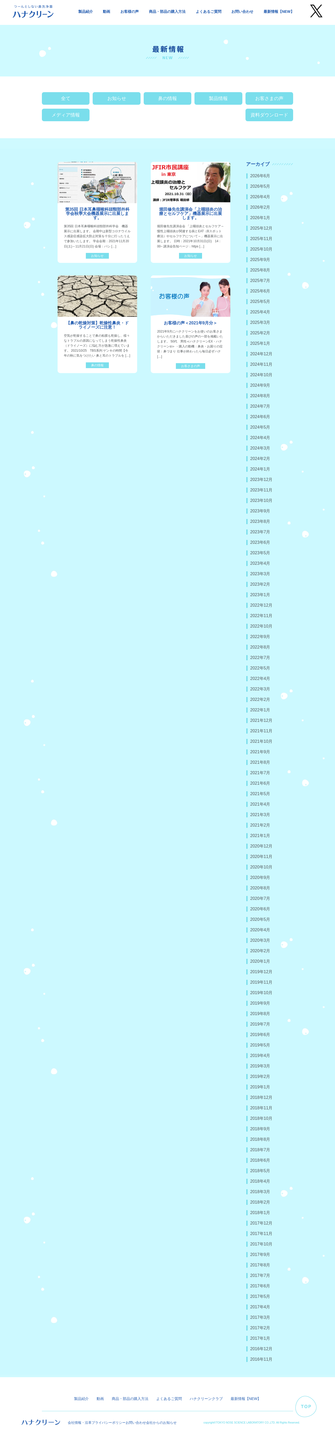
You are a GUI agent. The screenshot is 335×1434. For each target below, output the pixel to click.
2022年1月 (260, 710)
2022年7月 (260, 657)
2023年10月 (261, 500)
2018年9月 (260, 1129)
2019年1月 (260, 1087)
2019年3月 (260, 1066)
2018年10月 (261, 1118)
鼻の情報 (167, 98)
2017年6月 (260, 1286)
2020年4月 (260, 930)
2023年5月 (260, 553)
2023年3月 (260, 574)
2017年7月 (260, 1275)
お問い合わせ (242, 11)
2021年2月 (260, 825)
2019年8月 (260, 1013)
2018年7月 (260, 1150)
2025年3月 (260, 322)
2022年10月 (261, 626)
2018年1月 (260, 1212)
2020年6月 (260, 909)
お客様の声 (129, 11)
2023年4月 (260, 563)
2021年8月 (260, 762)
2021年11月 (261, 731)
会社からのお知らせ (161, 1423)
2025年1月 (260, 343)
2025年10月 (261, 249)
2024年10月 (261, 375)
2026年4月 (260, 197)
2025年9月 (260, 259)
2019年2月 (260, 1076)
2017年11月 (261, 1233)
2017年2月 (260, 1328)
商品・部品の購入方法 (167, 11)
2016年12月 (261, 1349)
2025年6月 (260, 291)
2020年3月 (260, 940)
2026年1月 (260, 217)
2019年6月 (260, 1034)
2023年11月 (261, 490)
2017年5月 (260, 1296)
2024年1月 (260, 469)
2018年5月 (260, 1171)
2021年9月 (260, 752)
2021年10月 (261, 741)
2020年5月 (260, 919)
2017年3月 (260, 1317)
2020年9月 (260, 877)
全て (65, 98)
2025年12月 (261, 228)
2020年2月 (260, 951)
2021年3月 (260, 814)
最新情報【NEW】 (279, 11)
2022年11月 (261, 615)
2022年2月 (260, 699)
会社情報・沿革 (80, 1423)
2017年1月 (260, 1338)
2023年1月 (260, 595)
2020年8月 (260, 888)
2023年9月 (260, 511)
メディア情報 (66, 115)
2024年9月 (260, 385)
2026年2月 (260, 207)
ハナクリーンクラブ (206, 1399)
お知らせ (116, 98)
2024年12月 (261, 354)
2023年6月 (260, 542)
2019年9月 (260, 1003)
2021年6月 (260, 783)
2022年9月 (260, 636)
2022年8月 (260, 647)
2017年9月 (260, 1254)
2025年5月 (260, 301)
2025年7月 (260, 280)
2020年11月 (261, 856)
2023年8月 (260, 521)
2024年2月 (260, 458)
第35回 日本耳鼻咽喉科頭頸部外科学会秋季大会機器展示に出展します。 (97, 213)
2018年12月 (261, 1097)
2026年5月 (260, 186)
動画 (106, 11)
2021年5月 (260, 793)
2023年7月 (260, 532)
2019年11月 (261, 982)
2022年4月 (260, 678)
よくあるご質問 (208, 11)
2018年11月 (261, 1108)
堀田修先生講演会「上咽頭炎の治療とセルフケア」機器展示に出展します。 (190, 213)
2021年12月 (261, 720)
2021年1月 (260, 835)
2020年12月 (261, 846)
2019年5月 (260, 1045)
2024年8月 (260, 396)
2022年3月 (260, 689)
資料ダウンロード (269, 115)
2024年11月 (261, 364)
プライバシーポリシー (109, 1423)
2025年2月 (260, 333)
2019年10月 (261, 992)
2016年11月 (261, 1359)
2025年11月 (261, 238)
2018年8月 (260, 1139)
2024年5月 (260, 427)
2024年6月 (260, 416)
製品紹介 (85, 11)
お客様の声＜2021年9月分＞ (190, 323)
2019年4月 (260, 1055)
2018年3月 (260, 1191)
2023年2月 (260, 584)
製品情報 (218, 98)
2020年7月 (260, 898)
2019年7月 (260, 1024)
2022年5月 (260, 668)
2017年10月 (261, 1244)
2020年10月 (261, 867)
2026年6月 (260, 176)
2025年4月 (260, 312)
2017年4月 (260, 1307)
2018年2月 (260, 1202)
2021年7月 (260, 773)
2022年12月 (261, 605)
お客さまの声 (269, 98)
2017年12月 (261, 1223)
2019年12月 (261, 972)
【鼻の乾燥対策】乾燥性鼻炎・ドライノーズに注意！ (97, 325)
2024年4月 (260, 437)
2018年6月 (260, 1160)
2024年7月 (260, 406)
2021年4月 (260, 804)
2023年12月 (261, 479)
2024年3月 (260, 448)
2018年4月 (260, 1181)
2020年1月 (260, 961)
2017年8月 (260, 1265)
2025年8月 (260, 270)
